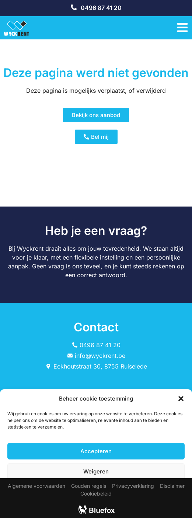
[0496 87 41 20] (74, 7)
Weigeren (96, 471)
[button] (181, 398)
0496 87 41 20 (101, 7)
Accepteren (96, 451)
